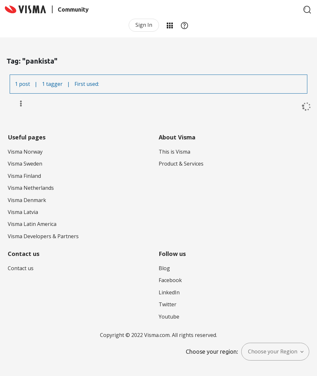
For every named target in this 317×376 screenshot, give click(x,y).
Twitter (167, 304)
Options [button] (18, 103)
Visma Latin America (32, 224)
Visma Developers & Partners (43, 236)
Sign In (143, 24)
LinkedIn (169, 292)
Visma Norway (25, 151)
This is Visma (174, 151)
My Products (169, 25)
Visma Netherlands (31, 187)
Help (184, 25)
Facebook (170, 280)
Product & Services (181, 163)
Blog (164, 268)
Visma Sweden (25, 163)
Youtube (169, 316)
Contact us (21, 268)
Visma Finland (24, 175)
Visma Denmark (27, 200)
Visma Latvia (23, 212)
